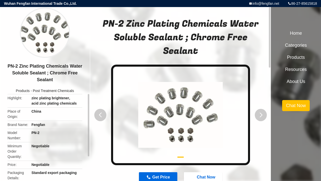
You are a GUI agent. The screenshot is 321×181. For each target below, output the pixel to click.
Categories (296, 45)
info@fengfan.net (265, 4)
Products (23, 91)
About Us (296, 81)
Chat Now (296, 105)
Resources (296, 69)
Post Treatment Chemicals (53, 91)
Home (296, 33)
